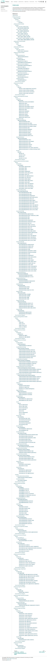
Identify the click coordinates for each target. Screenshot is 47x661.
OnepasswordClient (20, 598)
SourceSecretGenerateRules (21, 454)
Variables (17, 19)
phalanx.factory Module (18, 83)
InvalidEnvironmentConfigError (22, 64)
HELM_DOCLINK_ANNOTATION (22, 26)
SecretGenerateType (20, 431)
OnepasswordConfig (20, 300)
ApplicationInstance (20, 137)
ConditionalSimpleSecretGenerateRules (24, 366)
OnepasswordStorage (20, 602)
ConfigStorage (19, 571)
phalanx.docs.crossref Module (19, 41)
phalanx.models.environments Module (21, 161)
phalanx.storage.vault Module (19, 608)
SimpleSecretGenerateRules (21, 448)
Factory (17, 85)
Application (18, 99)
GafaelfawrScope (19, 284)
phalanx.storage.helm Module (19, 586)
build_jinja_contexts (20, 49)
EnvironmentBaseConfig (21, 189)
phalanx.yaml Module (18, 642)
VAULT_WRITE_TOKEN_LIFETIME (22, 35)
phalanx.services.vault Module (19, 554)
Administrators (21, 1)
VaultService (18, 556)
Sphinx (8, 659)
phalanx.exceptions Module (19, 52)
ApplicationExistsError (20, 55)
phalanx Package (17, 18)
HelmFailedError (19, 58)
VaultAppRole (19, 486)
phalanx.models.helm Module (19, 329)
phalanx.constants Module (19, 23)
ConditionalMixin (19, 342)
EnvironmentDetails (20, 241)
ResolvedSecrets (19, 396)
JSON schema (3, 9)
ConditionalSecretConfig (21, 347)
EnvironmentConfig (20, 211)
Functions (17, 42)
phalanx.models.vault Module (19, 483)
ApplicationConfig (19, 118)
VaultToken (18, 504)
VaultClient (18, 610)
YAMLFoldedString (19, 645)
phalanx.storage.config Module (20, 568)
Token (17, 319)
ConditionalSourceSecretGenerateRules (23, 373)
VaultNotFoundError (20, 78)
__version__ (18, 21)
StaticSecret (18, 461)
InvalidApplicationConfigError (22, 61)
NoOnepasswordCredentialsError (22, 69)
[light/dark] (41, 2)
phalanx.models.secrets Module (20, 340)
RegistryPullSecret (19, 390)
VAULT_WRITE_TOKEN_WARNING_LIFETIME (25, 38)
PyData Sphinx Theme (11, 658)
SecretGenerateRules (20, 478)
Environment (18, 163)
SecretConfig (18, 415)
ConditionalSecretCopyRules (21, 359)
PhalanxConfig (19, 309)
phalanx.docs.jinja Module (19, 46)
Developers (16, 1)
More (36, 1)
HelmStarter (18, 332)
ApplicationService (19, 529)
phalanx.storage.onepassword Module (21, 595)
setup (17, 44)
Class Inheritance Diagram (20, 81)
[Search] (39, 1)
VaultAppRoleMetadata (20, 498)
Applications (26, 1)
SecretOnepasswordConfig (21, 443)
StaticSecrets (18, 467)
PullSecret (18, 382)
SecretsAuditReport (20, 537)
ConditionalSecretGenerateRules (22, 476)
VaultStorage (18, 636)
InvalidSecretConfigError (21, 67)
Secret (17, 401)
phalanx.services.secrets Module (20, 535)
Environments (31, 1)
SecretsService (19, 542)
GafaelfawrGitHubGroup (21, 272)
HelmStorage (18, 589)
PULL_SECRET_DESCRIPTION (22, 29)
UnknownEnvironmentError (21, 72)
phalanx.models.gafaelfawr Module (20, 316)
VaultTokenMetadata (20, 516)
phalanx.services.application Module (21, 526)
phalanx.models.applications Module (21, 96)
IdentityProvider (19, 291)
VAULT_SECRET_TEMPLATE (21, 32)
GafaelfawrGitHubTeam (20, 278)
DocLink (17, 150)
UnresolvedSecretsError (20, 75)
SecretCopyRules (19, 426)
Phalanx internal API (4, 10)
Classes (16, 53)
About (12, 1)
